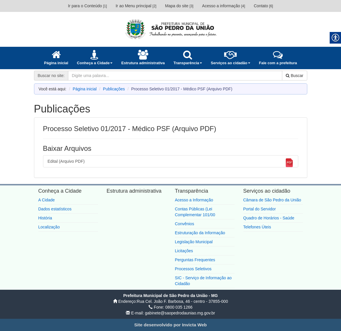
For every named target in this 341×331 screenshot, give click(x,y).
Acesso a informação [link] (223, 5)
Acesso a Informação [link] (194, 200)
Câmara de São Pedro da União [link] (272, 200)
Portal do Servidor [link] (259, 209)
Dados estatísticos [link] (55, 209)
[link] (170, 29)
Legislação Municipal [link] (194, 241)
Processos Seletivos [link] (193, 268)
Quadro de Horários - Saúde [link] (268, 218)
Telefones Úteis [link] (257, 227)
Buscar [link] (294, 75)
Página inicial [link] (85, 89)
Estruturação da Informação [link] (200, 232)
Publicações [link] (114, 89)
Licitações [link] (184, 250)
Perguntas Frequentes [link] (195, 259)
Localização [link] (49, 227)
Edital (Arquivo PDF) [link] (171, 162)
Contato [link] (263, 5)
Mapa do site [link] (179, 5)
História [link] (45, 218)
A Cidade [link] (46, 200)
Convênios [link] (184, 223)
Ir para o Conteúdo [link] (87, 5)
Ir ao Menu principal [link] (136, 5)
